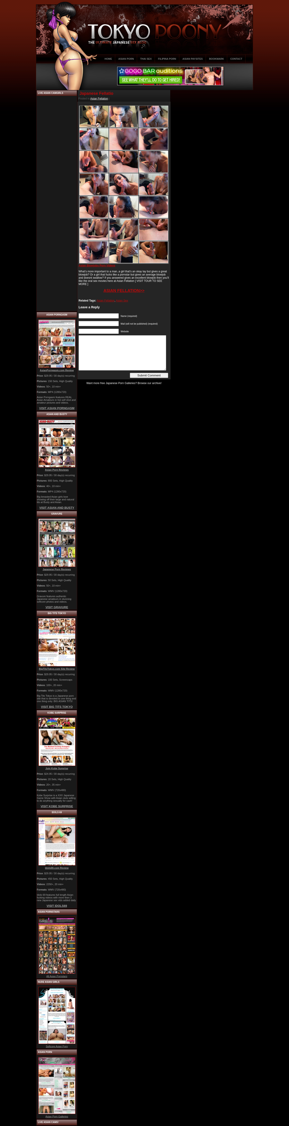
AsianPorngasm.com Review (57, 370)
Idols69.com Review (57, 868)
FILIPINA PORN (167, 58)
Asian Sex (122, 300)
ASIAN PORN (126, 58)
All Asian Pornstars (56, 976)
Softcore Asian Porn (57, 1046)
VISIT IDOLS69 (57, 905)
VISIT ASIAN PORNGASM (56, 408)
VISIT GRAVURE (56, 607)
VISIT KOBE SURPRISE (57, 806)
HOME (108, 58)
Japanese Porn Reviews (57, 569)
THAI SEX (146, 58)
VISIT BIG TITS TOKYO (57, 706)
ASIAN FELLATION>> (123, 290)
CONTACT (236, 58)
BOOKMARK (216, 58)
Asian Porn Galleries (56, 1116)
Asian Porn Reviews (57, 469)
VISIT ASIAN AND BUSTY (56, 507)
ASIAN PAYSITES (192, 58)
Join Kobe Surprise (56, 768)
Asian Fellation (99, 98)
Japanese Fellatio (96, 93)
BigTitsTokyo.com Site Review (57, 669)
